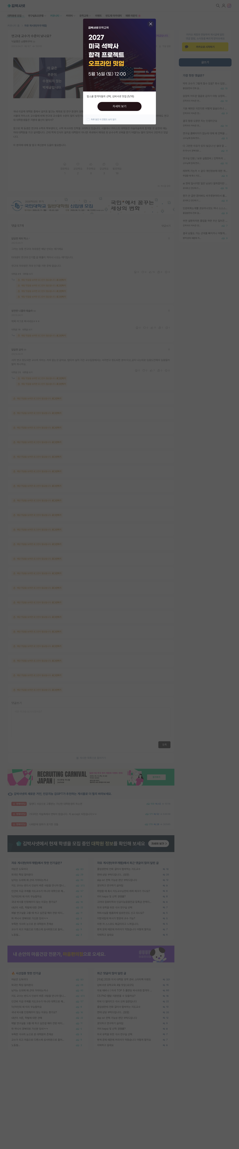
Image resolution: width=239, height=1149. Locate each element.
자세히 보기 (119, 106)
